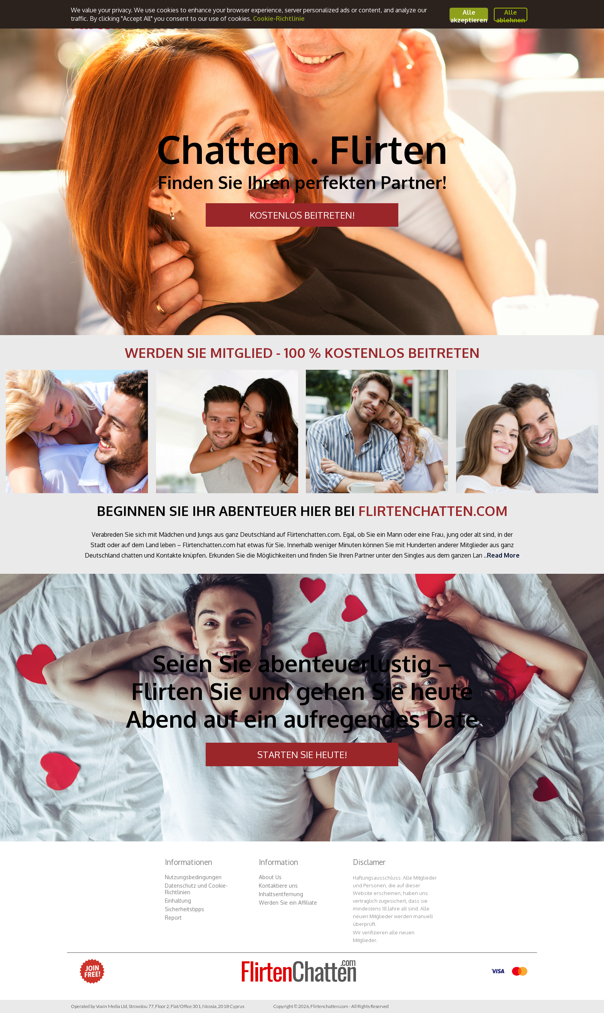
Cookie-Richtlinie (279, 18)
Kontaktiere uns (278, 885)
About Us (270, 877)
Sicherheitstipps (184, 909)
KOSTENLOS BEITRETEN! (302, 215)
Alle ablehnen (510, 14)
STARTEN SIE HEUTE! (302, 754)
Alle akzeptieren (468, 14)
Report (173, 917)
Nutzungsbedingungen (193, 877)
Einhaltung (178, 900)
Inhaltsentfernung (281, 894)
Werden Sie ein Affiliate (288, 902)
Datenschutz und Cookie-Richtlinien (196, 888)
